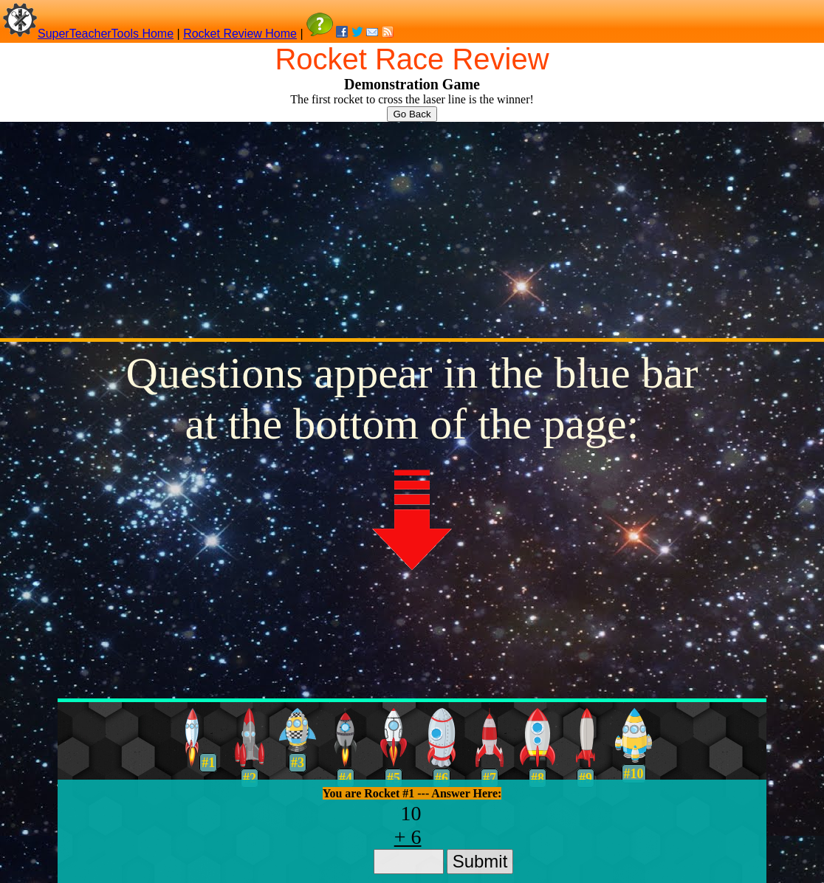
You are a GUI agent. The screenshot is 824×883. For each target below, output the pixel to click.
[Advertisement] (412, 229)
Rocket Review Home (240, 33)
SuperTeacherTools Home (106, 33)
